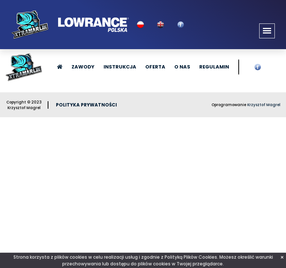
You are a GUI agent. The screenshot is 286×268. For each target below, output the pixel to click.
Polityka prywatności (86, 105)
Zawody (83, 66)
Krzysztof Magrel (263, 105)
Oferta (155, 66)
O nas (182, 66)
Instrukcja (120, 66)
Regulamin (214, 66)
